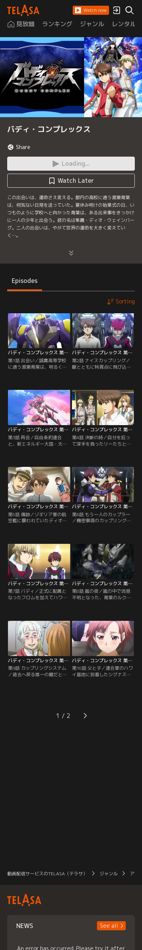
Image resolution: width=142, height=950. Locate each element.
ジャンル (109, 873)
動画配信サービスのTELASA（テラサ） (47, 873)
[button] (91, 10)
